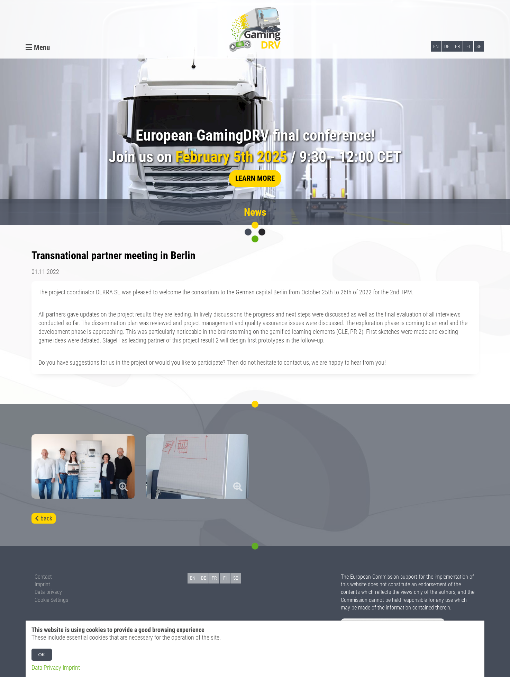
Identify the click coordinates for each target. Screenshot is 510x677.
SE (478, 46)
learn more (255, 178)
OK (41, 654)
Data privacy (48, 592)
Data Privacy (46, 667)
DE (446, 46)
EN (436, 46)
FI (468, 46)
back (46, 518)
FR (457, 46)
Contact (43, 576)
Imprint (42, 584)
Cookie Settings (51, 600)
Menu (38, 47)
